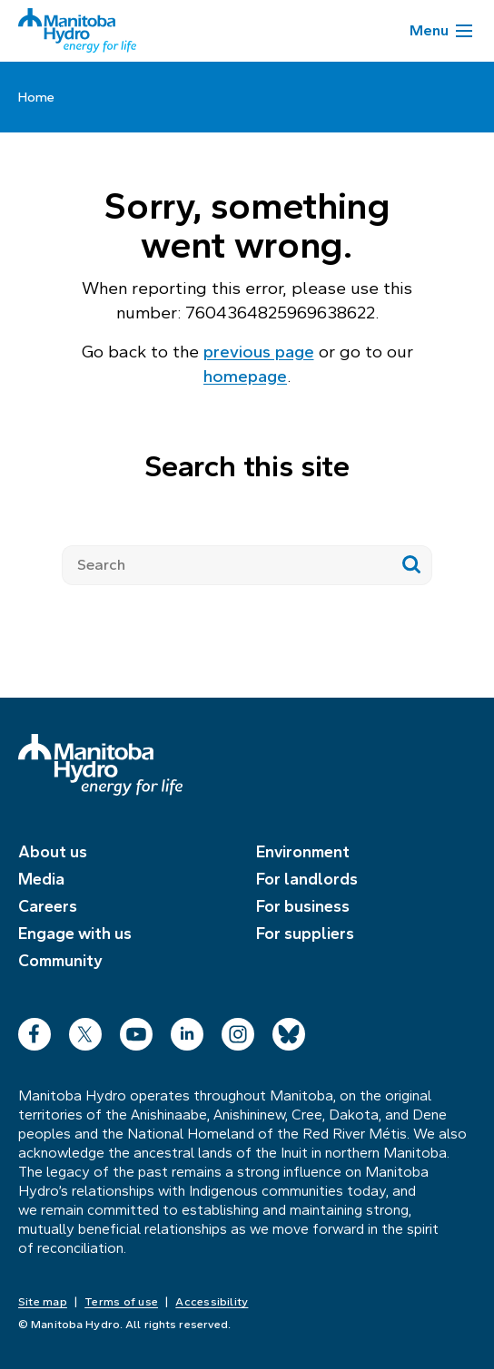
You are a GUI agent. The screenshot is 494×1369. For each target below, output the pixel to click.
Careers (47, 906)
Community (60, 961)
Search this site (247, 466)
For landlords (307, 879)
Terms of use (121, 1302)
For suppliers (305, 933)
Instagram (238, 1030)
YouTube (136, 1030)
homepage (245, 376)
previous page (258, 351)
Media (41, 879)
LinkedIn (187, 1030)
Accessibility (211, 1302)
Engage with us (75, 933)
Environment (303, 852)
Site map (42, 1302)
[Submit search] (411, 565)
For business (303, 906)
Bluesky (288, 1030)
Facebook (34, 1030)
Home (36, 97)
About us (52, 852)
